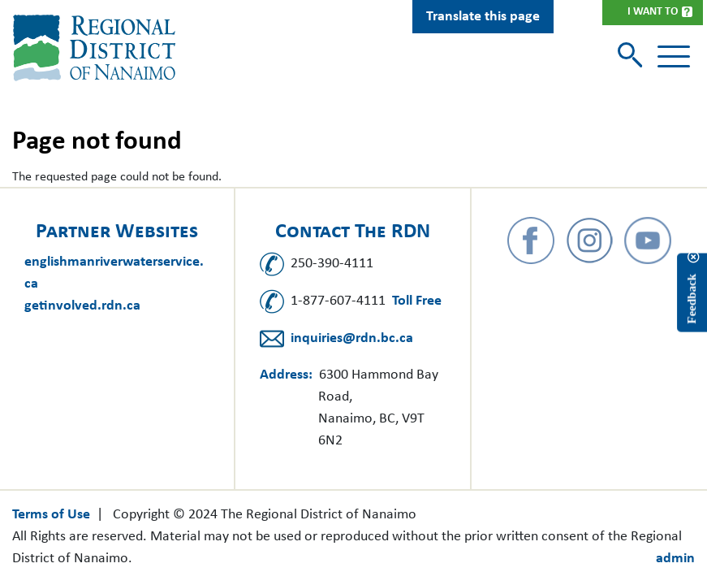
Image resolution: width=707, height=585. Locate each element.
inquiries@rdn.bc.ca (352, 338)
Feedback (691, 298)
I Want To (652, 12)
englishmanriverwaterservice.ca (114, 273)
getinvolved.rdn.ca (82, 306)
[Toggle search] (632, 56)
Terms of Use (51, 514)
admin (675, 558)
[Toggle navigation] (673, 57)
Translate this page (483, 16)
